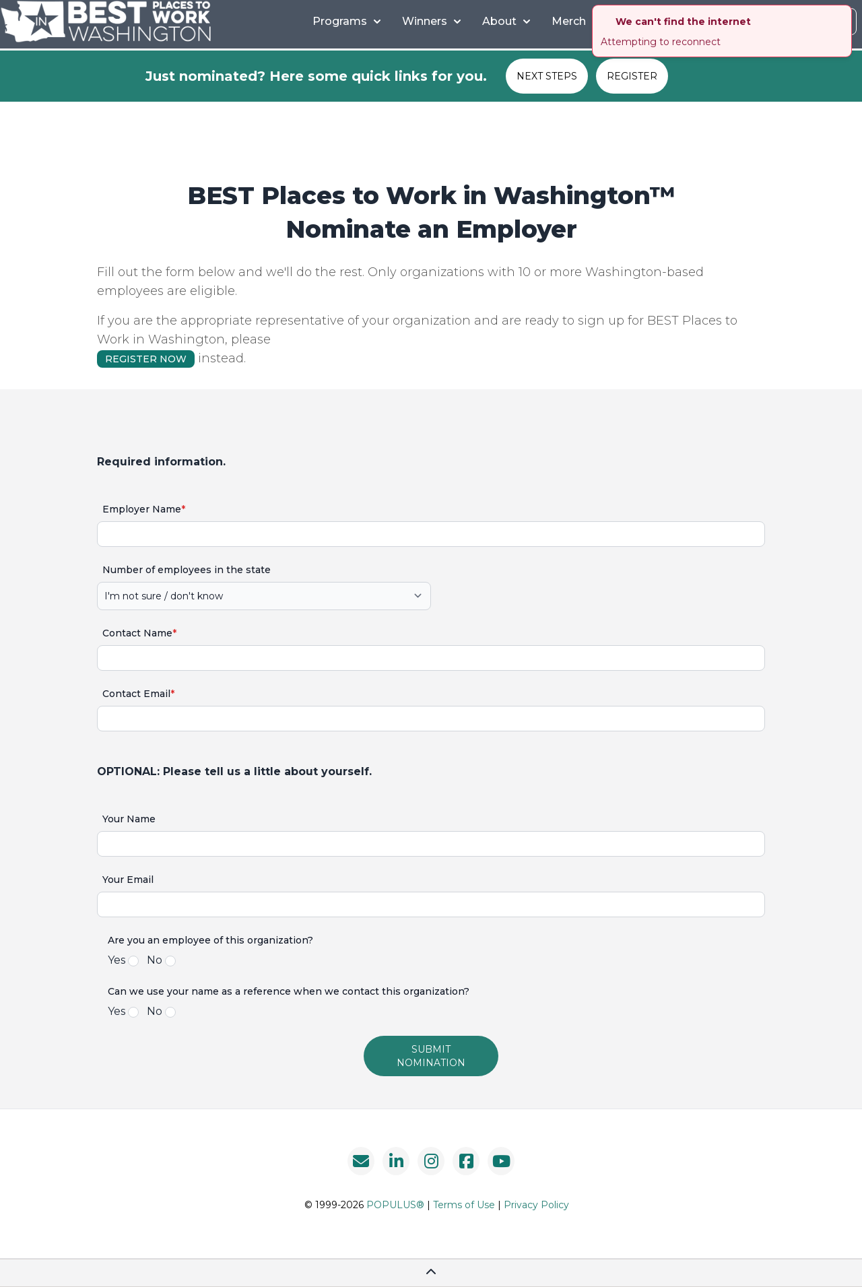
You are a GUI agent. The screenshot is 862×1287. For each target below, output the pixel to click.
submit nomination (431, 1056)
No (154, 960)
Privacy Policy (536, 1205)
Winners (431, 21)
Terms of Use (464, 1205)
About (506, 21)
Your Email (128, 879)
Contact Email (138, 694)
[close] (843, 13)
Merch (569, 21)
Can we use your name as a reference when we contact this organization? (288, 991)
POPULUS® (395, 1205)
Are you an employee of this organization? (210, 940)
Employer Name (143, 509)
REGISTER (632, 76)
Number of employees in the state (186, 570)
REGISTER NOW (146, 359)
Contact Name (139, 633)
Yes (116, 960)
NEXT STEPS (547, 76)
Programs (346, 21)
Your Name (129, 819)
